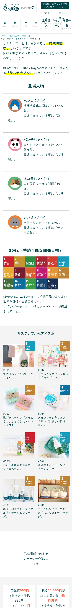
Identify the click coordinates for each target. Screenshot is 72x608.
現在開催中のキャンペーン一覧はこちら (36, 558)
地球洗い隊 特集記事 (20, 36)
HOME (4, 36)
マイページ (45, 17)
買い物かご (60, 17)
